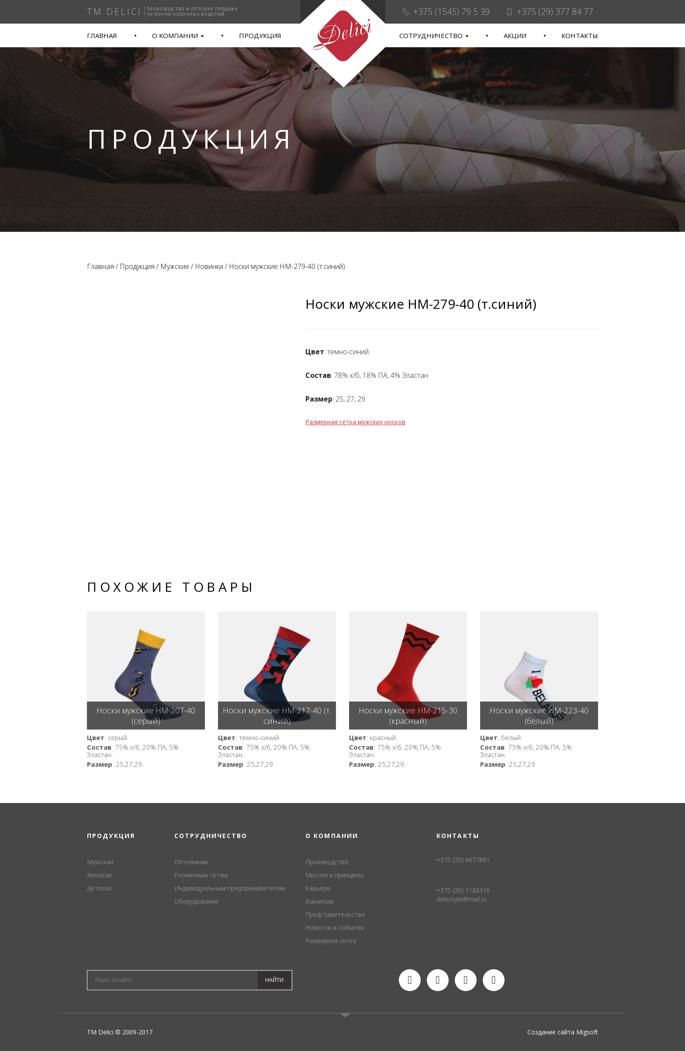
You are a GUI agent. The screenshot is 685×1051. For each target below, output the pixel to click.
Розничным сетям (201, 875)
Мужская (100, 862)
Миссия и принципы (334, 875)
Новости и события (334, 927)
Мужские (174, 266)
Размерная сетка (330, 940)
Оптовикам (191, 862)
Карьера (317, 888)
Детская (99, 888)
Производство (327, 862)
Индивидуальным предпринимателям (229, 888)
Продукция (260, 35)
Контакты (579, 35)
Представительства (335, 914)
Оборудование (196, 901)
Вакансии (319, 901)
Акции (515, 35)
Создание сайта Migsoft (562, 1032)
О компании (178, 35)
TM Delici (342, 44)
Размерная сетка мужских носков (355, 422)
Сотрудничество (434, 35)
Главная (102, 35)
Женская (99, 875)
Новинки (209, 266)
